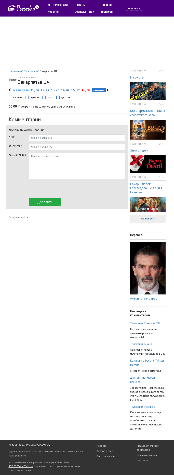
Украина (134, 8)
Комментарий (17, 154)
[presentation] (54, 188)
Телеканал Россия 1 (142, 407)
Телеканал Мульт (141, 344)
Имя (12, 136)
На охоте (137, 77)
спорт (50, 97)
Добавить (44, 202)
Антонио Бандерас (143, 298)
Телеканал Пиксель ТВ (145, 323)
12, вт (45, 90)
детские (66, 97)
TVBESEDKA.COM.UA (37, 444)
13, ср (55, 90)
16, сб (86, 90)
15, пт (75, 90)
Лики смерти (139, 150)
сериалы (34, 97)
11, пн (34, 90)
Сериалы (80, 11)
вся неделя (20, 90)
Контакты (142, 460)
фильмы (17, 97)
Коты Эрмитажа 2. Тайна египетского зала (147, 113)
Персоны (106, 5)
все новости (147, 218)
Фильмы (80, 5)
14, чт (65, 90)
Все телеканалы (105, 456)
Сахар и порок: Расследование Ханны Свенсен (146, 188)
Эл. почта (15, 145)
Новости (53, 11)
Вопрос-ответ (104, 451)
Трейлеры (107, 11)
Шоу (91, 11)
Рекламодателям (147, 455)
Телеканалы (60, 5)
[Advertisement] (87, 42)
